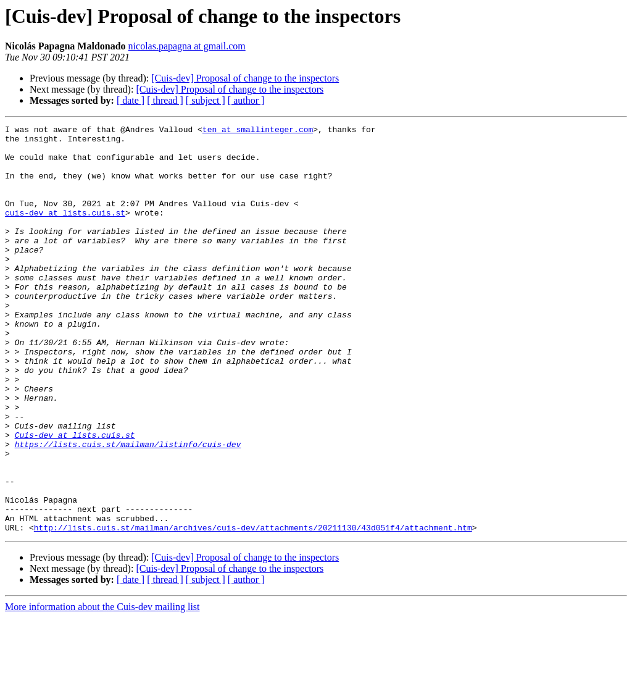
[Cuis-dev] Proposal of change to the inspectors (245, 78)
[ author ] (246, 100)
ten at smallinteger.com (257, 130)
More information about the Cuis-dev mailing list (102, 688)
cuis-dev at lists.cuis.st (65, 230)
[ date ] (130, 100)
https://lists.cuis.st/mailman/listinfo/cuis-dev (128, 508)
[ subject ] (205, 100)
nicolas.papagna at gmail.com (187, 46)
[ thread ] (165, 100)
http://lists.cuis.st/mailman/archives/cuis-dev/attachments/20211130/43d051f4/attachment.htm (253, 608)
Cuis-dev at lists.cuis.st (75, 497)
